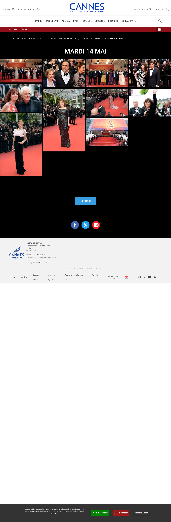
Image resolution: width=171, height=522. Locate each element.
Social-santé (129, 21)
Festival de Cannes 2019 (93, 38)
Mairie (38, 21)
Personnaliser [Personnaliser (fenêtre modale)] (141, 513)
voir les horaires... (42, 263)
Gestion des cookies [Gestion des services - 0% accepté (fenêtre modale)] (113, 277)
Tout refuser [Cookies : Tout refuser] (121, 513)
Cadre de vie (51, 21)
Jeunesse (100, 21)
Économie (113, 21)
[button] (96, 225)
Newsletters (24, 277)
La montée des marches (63, 38)
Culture (87, 21)
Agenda (66, 21)
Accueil (14, 38)
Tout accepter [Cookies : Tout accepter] (100, 513)
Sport (76, 21)
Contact (13, 277)
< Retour (85, 201)
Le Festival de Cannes (35, 38)
